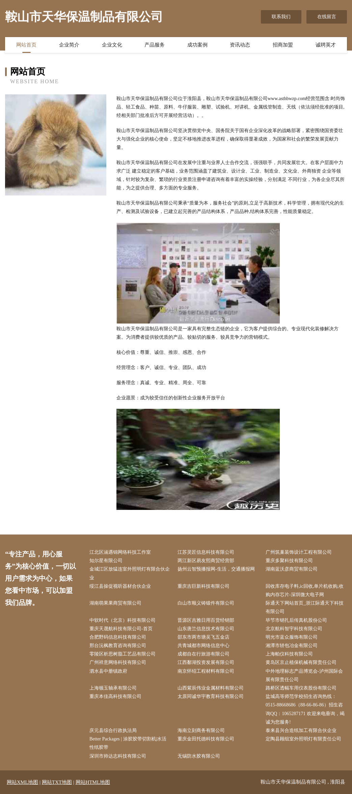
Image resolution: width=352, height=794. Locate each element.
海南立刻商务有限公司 (201, 730)
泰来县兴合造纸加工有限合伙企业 (301, 730)
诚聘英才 (326, 45)
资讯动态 (240, 45)
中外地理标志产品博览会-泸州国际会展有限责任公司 (304, 675)
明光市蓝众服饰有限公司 (292, 637)
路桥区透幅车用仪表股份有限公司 (301, 688)
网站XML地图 (22, 782)
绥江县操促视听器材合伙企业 (120, 586)
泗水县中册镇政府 (108, 671)
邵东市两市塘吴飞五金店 (203, 637)
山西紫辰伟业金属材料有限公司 (211, 688)
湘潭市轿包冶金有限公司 (292, 645)
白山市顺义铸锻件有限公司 (206, 603)
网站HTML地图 (93, 782)
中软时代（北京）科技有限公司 (122, 620)
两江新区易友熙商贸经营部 (206, 560)
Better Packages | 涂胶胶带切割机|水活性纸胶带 (127, 743)
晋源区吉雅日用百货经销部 (206, 620)
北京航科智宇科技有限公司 (294, 628)
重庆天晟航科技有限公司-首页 (121, 628)
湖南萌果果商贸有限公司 (115, 603)
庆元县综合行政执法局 (113, 730)
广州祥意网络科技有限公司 (117, 662)
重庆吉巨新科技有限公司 (203, 586)
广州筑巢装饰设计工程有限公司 (299, 552)
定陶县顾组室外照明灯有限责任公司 (303, 738)
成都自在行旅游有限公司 (203, 653)
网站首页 (26, 45)
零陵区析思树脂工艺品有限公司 (122, 653)
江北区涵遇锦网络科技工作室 (120, 552)
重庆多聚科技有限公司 (289, 560)
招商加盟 (283, 45)
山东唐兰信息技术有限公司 (206, 628)
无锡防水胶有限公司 (199, 756)
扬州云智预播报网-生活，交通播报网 (216, 569)
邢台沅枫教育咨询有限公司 (117, 645)
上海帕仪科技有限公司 (289, 653)
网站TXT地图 (57, 782)
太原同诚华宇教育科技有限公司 (211, 696)
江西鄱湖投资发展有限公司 (206, 662)
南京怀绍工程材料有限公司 (206, 671)
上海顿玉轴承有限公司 (113, 688)
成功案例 (197, 45)
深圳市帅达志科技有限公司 (117, 756)
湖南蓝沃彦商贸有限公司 (292, 569)
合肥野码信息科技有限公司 (117, 637)
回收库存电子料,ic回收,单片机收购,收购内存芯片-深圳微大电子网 (305, 590)
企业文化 (112, 45)
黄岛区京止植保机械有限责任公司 (301, 662)
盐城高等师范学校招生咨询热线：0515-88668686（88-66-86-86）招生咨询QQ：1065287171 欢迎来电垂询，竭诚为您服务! (305, 709)
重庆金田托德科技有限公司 (206, 738)
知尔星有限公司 (106, 560)
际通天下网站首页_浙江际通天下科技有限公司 (305, 607)
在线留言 (326, 16)
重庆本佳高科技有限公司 (115, 696)
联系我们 (281, 16)
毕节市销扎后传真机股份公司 (296, 620)
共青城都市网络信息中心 (203, 645)
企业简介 (69, 45)
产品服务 (154, 45)
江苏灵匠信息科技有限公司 (206, 552)
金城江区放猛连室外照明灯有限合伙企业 (129, 573)
